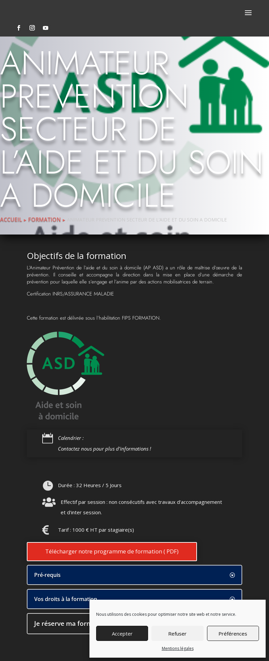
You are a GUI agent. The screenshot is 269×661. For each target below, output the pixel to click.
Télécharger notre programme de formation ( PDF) (112, 551)
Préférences (232, 633)
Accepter (122, 633)
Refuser (177, 633)
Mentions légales (178, 648)
